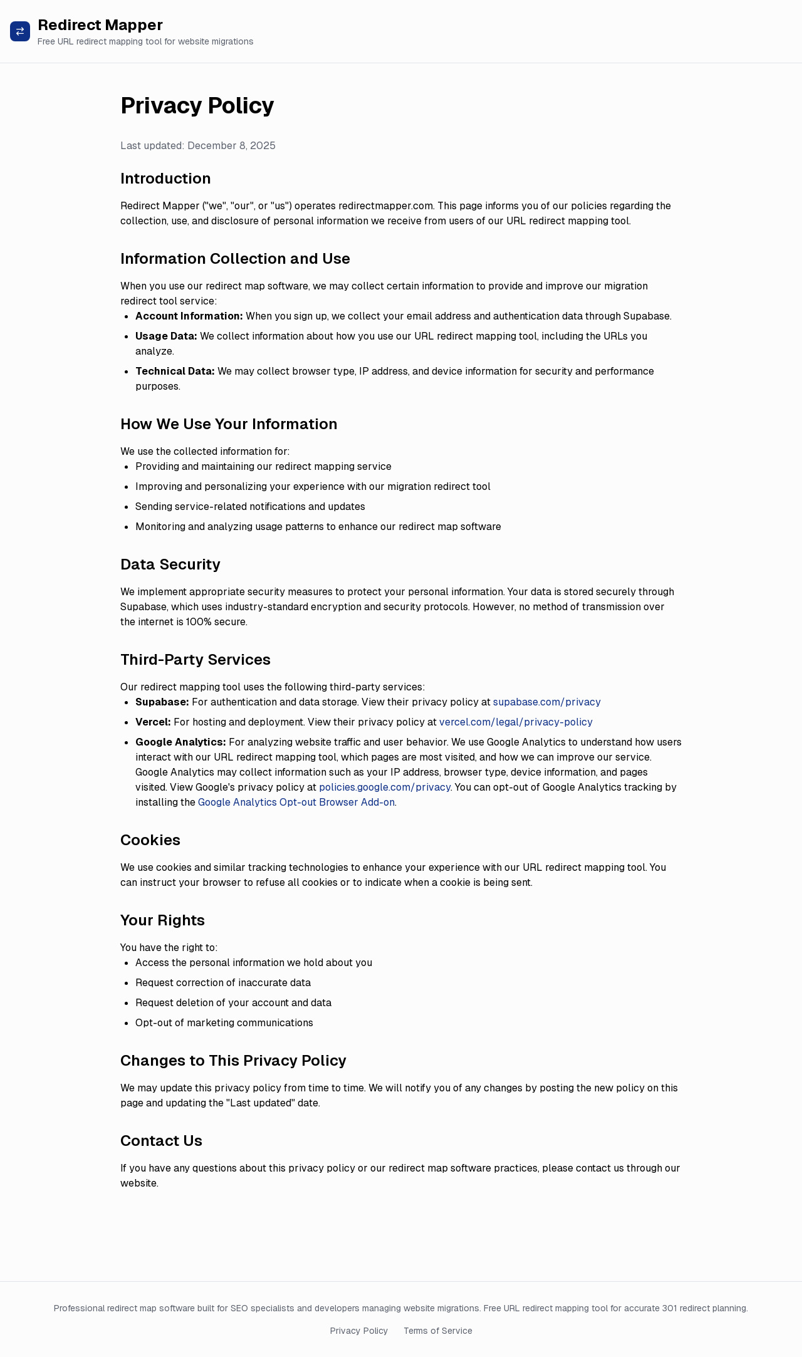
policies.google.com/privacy (384, 787)
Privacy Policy (359, 1330)
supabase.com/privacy (547, 702)
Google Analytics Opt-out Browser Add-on (296, 802)
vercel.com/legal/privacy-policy (516, 722)
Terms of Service (438, 1330)
